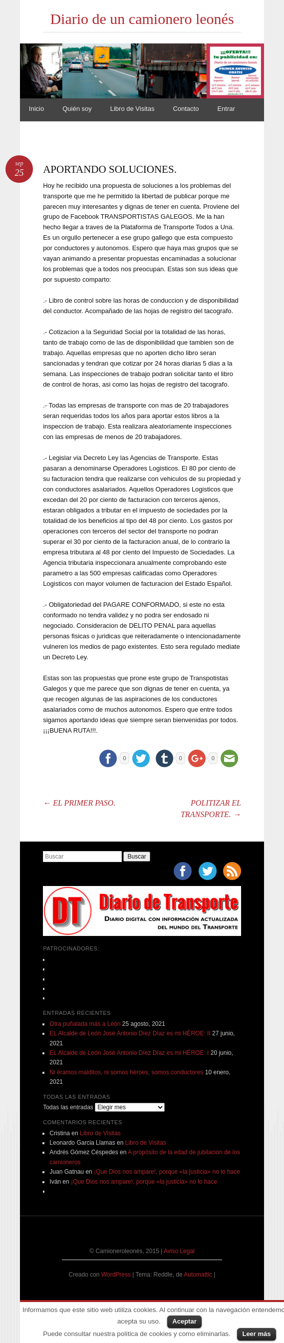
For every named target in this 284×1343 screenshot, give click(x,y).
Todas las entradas (68, 1107)
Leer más (256, 1334)
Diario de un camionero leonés (142, 18)
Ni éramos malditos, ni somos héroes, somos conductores (126, 1072)
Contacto (186, 108)
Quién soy (77, 108)
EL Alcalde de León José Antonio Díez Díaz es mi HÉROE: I (129, 1052)
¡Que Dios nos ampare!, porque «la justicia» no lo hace (167, 1171)
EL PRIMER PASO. (79, 803)
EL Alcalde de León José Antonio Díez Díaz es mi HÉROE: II (129, 1033)
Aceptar (184, 1321)
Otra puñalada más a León (84, 1023)
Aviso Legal (179, 1251)
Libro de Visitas (132, 108)
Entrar (226, 108)
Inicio (36, 108)
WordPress (116, 1274)
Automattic (199, 1274)
